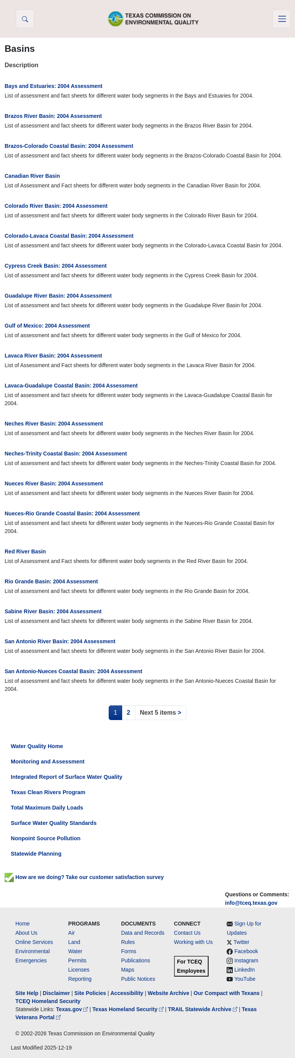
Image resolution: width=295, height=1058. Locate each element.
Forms (128, 951)
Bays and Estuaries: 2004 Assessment (54, 86)
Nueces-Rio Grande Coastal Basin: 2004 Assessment (72, 513)
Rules (128, 942)
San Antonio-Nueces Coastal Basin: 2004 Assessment (73, 671)
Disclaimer (56, 993)
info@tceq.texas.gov (251, 903)
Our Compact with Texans (227, 993)
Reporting (80, 979)
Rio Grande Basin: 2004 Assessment (51, 581)
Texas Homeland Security (129, 1009)
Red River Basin (25, 551)
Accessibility (127, 993)
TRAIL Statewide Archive (203, 1009)
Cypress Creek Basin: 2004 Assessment (56, 266)
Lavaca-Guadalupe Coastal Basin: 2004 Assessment (71, 385)
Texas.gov (72, 1009)
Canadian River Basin (32, 176)
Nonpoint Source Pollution (45, 838)
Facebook (246, 951)
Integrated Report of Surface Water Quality (67, 777)
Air (71, 933)
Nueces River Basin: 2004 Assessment (54, 483)
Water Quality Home (37, 746)
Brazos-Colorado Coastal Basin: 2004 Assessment (69, 146)
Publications (135, 960)
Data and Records (142, 933)
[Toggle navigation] (281, 19)
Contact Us (187, 933)
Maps (127, 970)
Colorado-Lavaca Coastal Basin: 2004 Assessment (69, 236)
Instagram (246, 960)
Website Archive (168, 993)
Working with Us (193, 942)
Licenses (78, 970)
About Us (26, 933)
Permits (77, 960)
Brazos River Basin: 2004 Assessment (53, 116)
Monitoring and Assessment (48, 761)
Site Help (26, 993)
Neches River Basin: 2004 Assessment (54, 424)
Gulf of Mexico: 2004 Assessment (47, 326)
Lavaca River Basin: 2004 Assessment (53, 356)
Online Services (34, 942)
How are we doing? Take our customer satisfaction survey (84, 877)
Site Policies (90, 993)
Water (75, 951)
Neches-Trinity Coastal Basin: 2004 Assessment (66, 453)
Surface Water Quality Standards (53, 823)
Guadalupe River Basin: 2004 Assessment (58, 296)
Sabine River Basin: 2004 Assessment (53, 611)
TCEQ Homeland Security (48, 1001)
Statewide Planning (36, 854)
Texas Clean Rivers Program (48, 792)
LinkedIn (244, 970)
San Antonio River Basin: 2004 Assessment (60, 641)
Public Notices (138, 979)
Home (22, 924)
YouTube (244, 979)
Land (74, 942)
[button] (25, 19)
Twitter (241, 942)
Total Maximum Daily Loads (47, 808)
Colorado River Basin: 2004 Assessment (56, 206)
